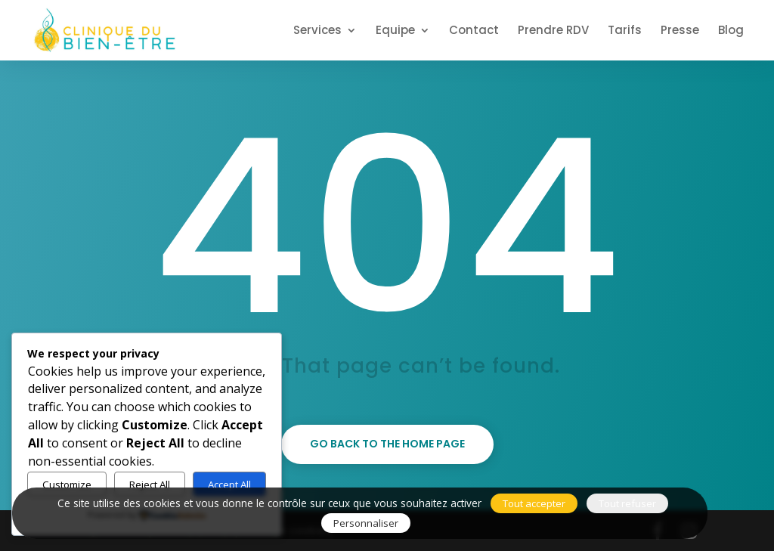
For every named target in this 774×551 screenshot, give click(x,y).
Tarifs (625, 31)
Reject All (149, 484)
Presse (680, 31)
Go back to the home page (387, 443)
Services (317, 31)
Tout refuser (627, 503)
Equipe (395, 31)
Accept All (229, 484)
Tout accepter (534, 503)
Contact (474, 31)
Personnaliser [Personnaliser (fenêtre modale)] (365, 523)
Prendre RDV (553, 31)
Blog (731, 31)
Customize (66, 484)
